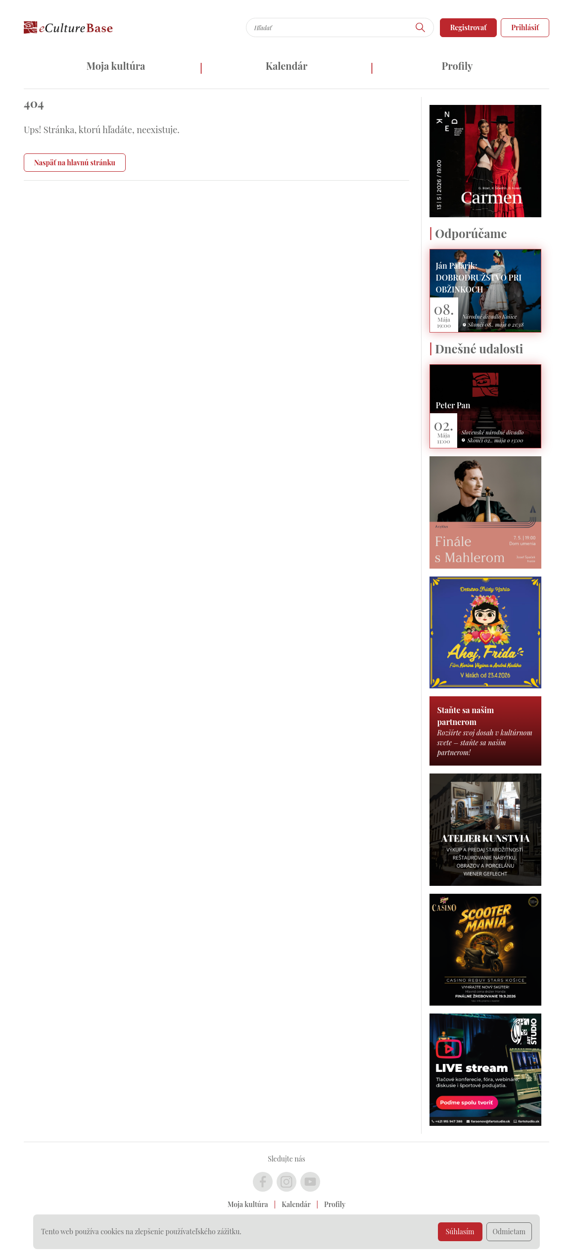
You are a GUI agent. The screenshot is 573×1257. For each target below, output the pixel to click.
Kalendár (287, 65)
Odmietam (509, 1231)
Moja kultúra (115, 65)
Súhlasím (460, 1231)
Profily (457, 65)
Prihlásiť (525, 27)
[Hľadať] (421, 27)
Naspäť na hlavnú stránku (74, 162)
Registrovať (468, 27)
